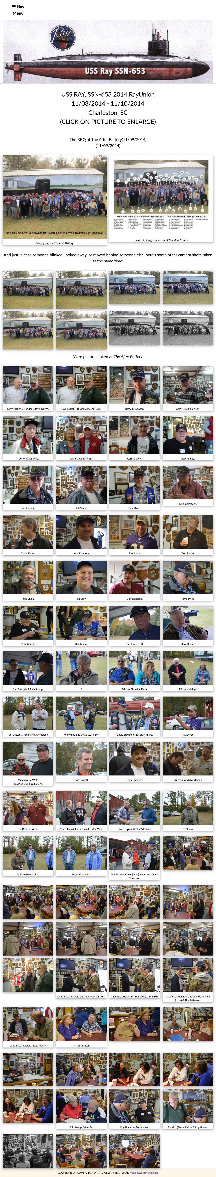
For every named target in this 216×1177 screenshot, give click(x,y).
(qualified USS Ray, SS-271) (28, 783)
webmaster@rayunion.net (144, 1172)
